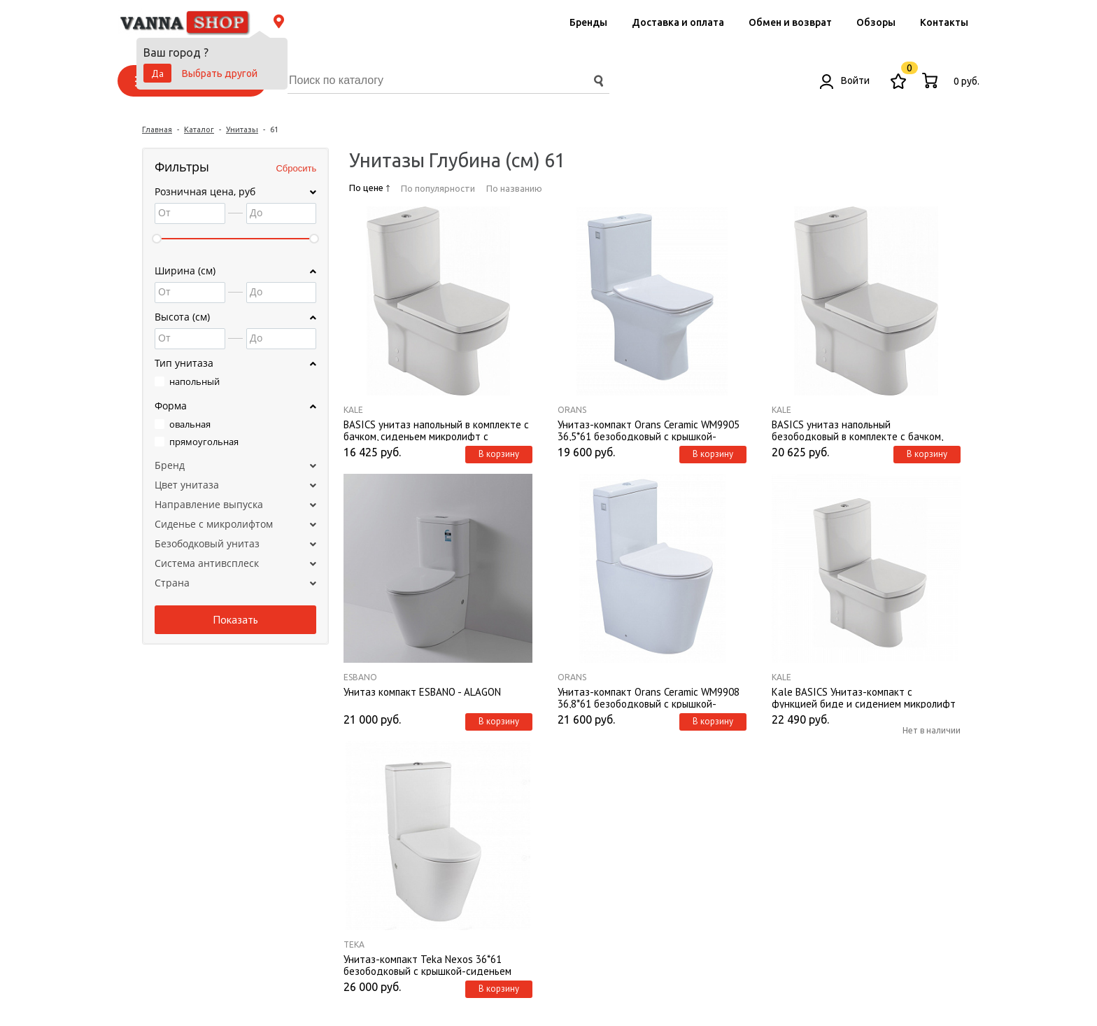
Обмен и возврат (790, 22)
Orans (572, 409)
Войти (845, 80)
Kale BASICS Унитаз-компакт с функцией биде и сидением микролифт (864, 697)
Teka (354, 944)
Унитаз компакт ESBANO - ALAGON (422, 692)
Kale (353, 409)
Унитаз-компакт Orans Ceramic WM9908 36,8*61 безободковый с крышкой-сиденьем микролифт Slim (648, 697)
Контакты (944, 22)
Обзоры (876, 22)
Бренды (588, 22)
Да (157, 73)
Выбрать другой (219, 73)
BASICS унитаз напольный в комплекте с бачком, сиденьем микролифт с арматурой (436, 430)
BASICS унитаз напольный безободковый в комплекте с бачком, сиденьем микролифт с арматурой (857, 430)
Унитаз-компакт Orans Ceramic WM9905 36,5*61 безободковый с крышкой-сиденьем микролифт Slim (648, 430)
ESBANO (360, 677)
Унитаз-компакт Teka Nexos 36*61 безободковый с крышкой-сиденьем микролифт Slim (427, 964)
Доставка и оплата (678, 22)
